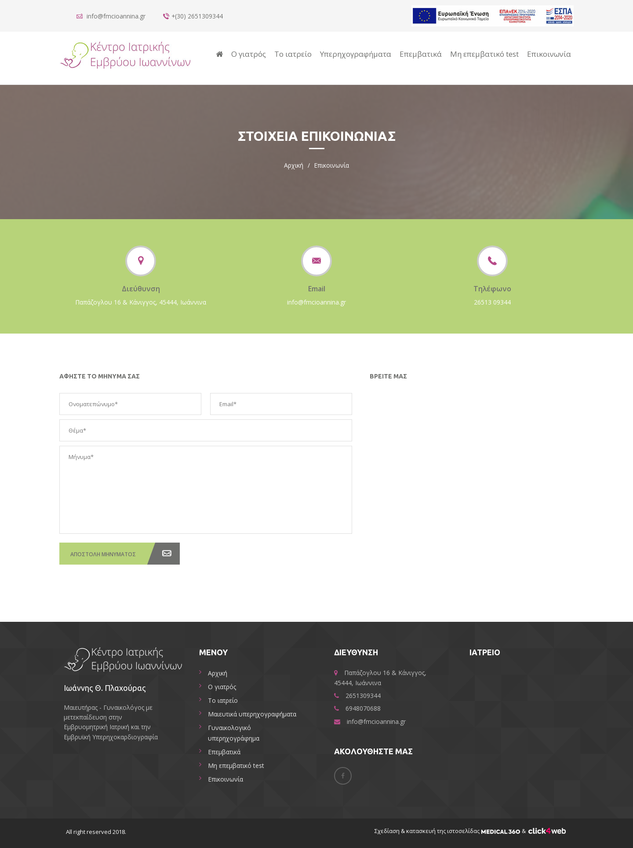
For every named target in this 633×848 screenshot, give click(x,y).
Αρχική (293, 165)
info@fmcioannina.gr (316, 302)
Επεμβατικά (421, 54)
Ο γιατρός (248, 54)
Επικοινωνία (549, 54)
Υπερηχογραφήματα (355, 54)
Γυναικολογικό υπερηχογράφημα (233, 732)
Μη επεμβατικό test (484, 54)
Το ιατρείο (293, 54)
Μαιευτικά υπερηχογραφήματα (252, 714)
